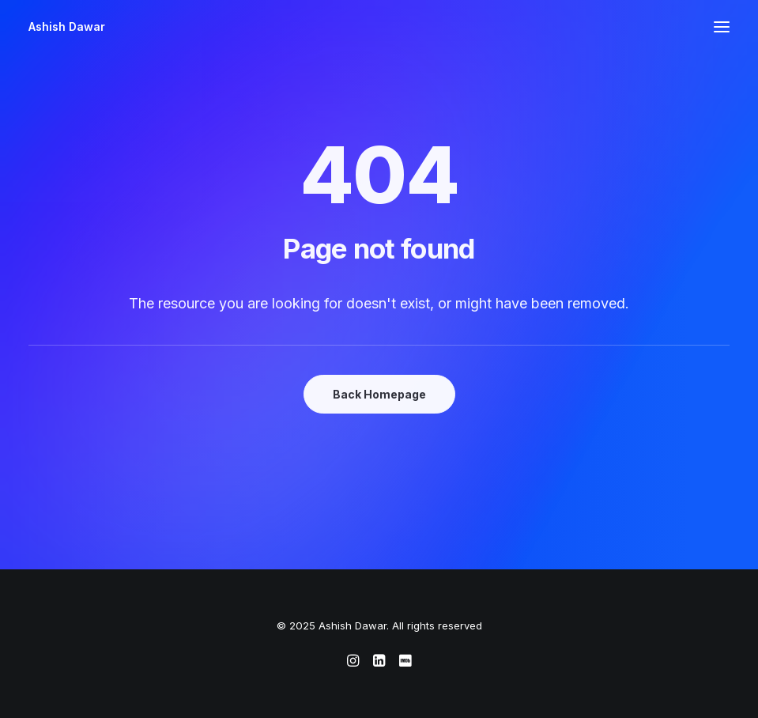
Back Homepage (379, 394)
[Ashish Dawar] (66, 26)
